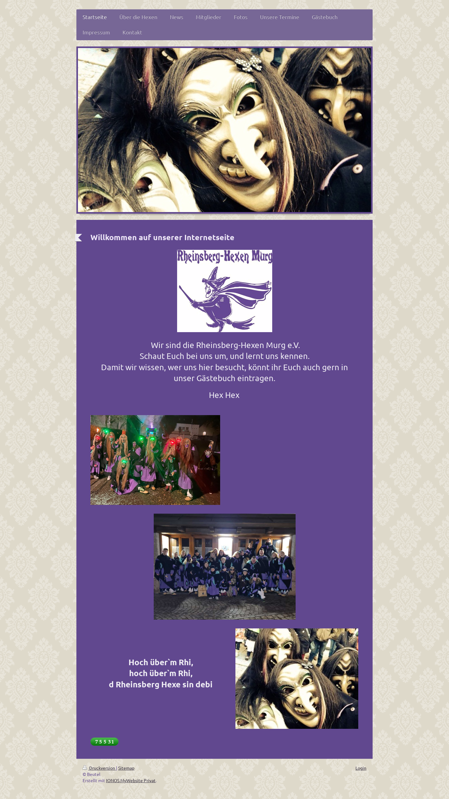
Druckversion (99, 768)
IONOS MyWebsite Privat (131, 780)
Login (360, 768)
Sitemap (126, 768)
